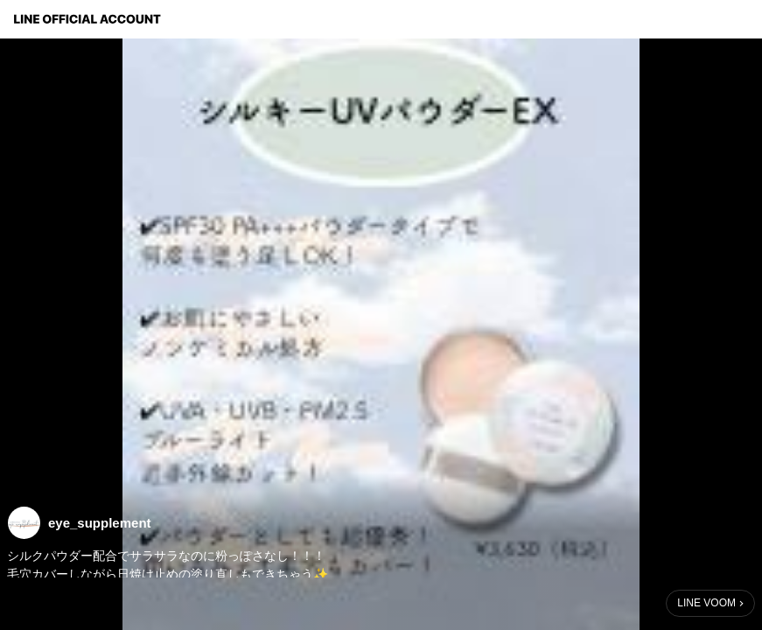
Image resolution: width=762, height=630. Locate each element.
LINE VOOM (706, 603)
